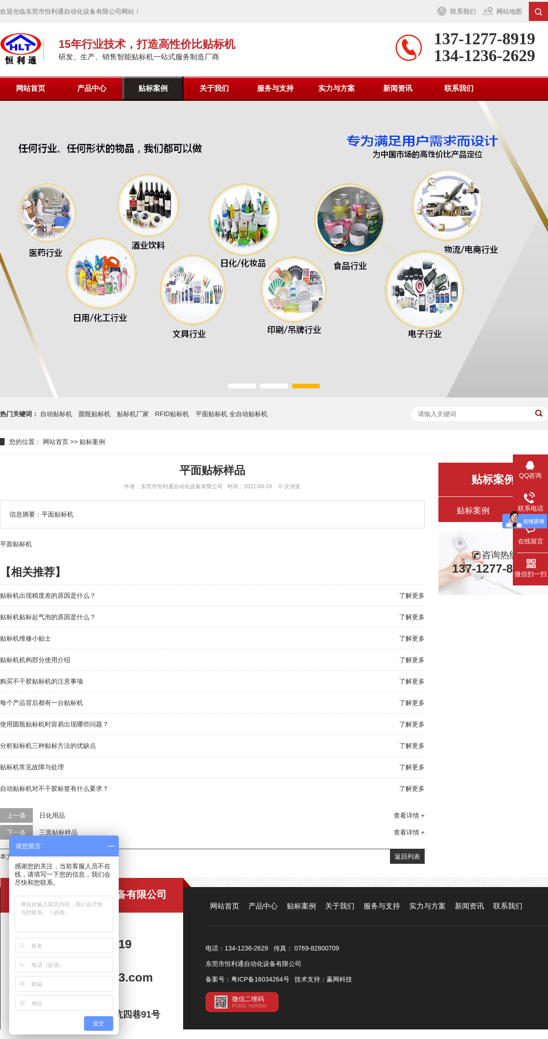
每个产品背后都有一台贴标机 (41, 702)
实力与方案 (336, 88)
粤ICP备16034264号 (260, 979)
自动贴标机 (56, 414)
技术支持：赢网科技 (323, 979)
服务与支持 (275, 88)
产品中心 (91, 88)
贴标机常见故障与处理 (32, 767)
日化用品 (52, 815)
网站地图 (509, 11)
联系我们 (463, 11)
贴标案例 (153, 88)
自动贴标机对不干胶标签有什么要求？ (54, 788)
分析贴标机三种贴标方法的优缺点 (48, 745)
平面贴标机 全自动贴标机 (231, 414)
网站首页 (30, 88)
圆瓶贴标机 (95, 414)
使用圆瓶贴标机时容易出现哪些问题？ (54, 724)
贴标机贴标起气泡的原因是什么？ (48, 617)
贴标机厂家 (133, 414)
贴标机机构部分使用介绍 (35, 659)
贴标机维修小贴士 (25, 638)
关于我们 (214, 88)
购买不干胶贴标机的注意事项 (41, 681)
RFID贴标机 (172, 414)
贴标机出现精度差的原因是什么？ (48, 595)
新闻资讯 (397, 88)
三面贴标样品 (58, 832)
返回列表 (407, 856)
